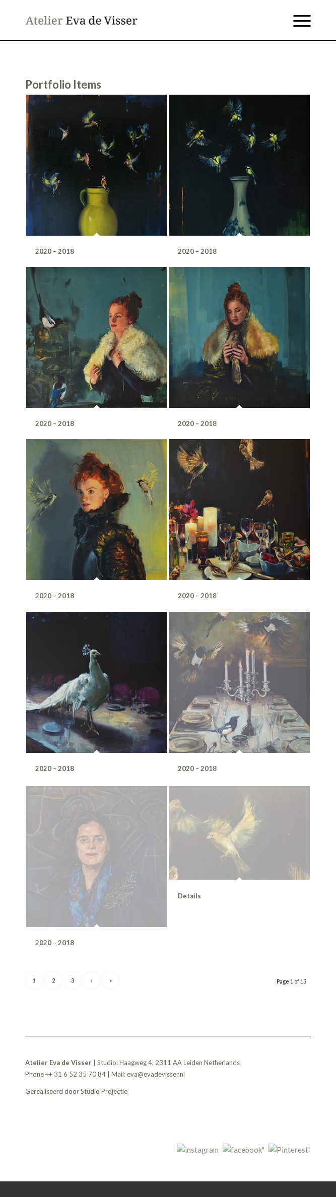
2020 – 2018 (54, 251)
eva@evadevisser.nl (156, 1074)
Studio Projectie (104, 1091)
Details (189, 899)
